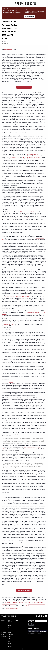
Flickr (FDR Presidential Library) (12, 608)
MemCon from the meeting (9, 324)
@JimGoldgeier (28, 605)
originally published (8, 49)
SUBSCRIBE (43, 631)
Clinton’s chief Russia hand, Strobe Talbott (31, 157)
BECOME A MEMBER (29, 16)
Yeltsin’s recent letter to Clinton (23, 351)
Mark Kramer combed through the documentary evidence (32, 217)
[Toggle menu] (5, 3)
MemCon (11, 382)
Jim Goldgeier (4, 41)
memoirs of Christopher (15, 157)
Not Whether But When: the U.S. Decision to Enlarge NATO (17, 602)
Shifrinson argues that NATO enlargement (29, 211)
